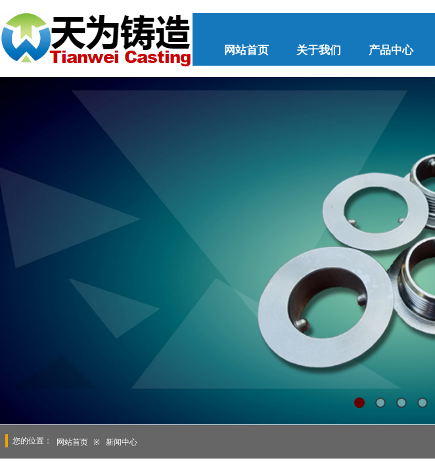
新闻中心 (121, 442)
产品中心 (391, 50)
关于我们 (318, 50)
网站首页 (246, 50)
